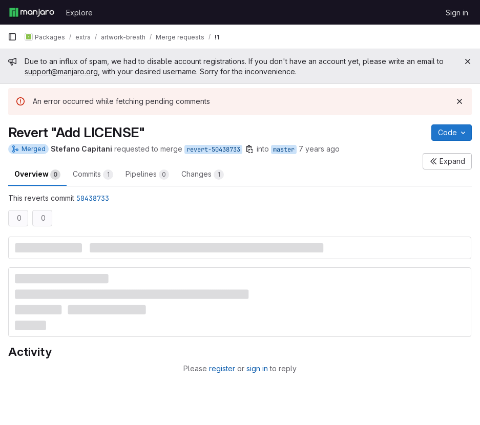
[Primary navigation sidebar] (12, 37)
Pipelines (147, 174)
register (222, 368)
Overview (37, 174)
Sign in (457, 12)
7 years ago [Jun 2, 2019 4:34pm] (319, 148)
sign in (257, 368)
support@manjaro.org (61, 71)
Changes (202, 174)
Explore (79, 12)
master (284, 149)
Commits (93, 174)
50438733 (92, 198)
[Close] (468, 61)
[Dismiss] (459, 101)
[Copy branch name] (249, 149)
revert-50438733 (213, 149)
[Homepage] (32, 12)
